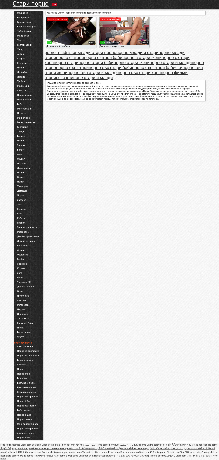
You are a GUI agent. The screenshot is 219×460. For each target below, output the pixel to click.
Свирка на (22, 13)
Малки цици (23, 86)
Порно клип (23, 373)
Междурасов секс (26, 122)
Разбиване (23, 232)
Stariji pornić (146, 452)
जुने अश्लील (165, 448)
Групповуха (23, 295)
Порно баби (23, 401)
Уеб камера (23, 318)
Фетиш (20, 250)
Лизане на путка (26, 241)
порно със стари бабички (157, 67)
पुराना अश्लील (193, 455)
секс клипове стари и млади (84, 77)
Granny (20, 336)
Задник (21, 145)
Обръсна (21, 163)
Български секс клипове (25, 362)
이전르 (186, 452)
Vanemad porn (86, 455)
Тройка (21, 81)
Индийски (22, 314)
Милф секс (23, 35)
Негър (20, 181)
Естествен (22, 245)
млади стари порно (97, 52)
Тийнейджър (24, 31)
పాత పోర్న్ (154, 448)
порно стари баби (95, 62)
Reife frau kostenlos (10, 444)
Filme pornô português (108, 444)
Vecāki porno (75, 452)
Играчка (21, 113)
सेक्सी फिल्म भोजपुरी (140, 448)
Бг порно (22, 378)
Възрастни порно (26, 392)
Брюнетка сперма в (27, 26)
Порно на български (28, 351)
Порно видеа (24, 414)
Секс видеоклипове (27, 424)
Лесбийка (22, 72)
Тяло (19, 204)
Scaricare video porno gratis (46, 444)
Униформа (22, 186)
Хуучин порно (61, 452)
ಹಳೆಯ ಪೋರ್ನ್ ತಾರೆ (121, 448)
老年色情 (22, 452)
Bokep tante (72, 455)
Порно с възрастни (27, 396)
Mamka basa (156, 455)
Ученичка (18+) (25, 282)
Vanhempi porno (47, 448)
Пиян (20, 327)
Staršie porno (160, 452)
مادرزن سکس (127, 444)
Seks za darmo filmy (28, 455)
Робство (21, 218)
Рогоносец (23, 305)
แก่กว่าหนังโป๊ (197, 452)
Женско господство (27, 227)
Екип (19, 213)
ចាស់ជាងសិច (11, 452)
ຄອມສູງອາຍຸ (169, 455)
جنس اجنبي (90, 444)
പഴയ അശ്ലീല (196, 448)
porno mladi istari (61, 52)
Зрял (19, 273)
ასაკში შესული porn (11, 448)
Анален (21, 54)
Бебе (19, 104)
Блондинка (23, 17)
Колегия (21, 209)
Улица (20, 131)
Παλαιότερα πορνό (104, 455)
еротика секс (34, 452)
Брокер (21, 136)
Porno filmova (46, 455)
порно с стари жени (142, 57)
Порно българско (26, 405)
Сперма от (22, 58)
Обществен (23, 254)
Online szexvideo (155, 444)
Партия (21, 309)
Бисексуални (24, 332)
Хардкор (21, 49)
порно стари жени (132, 62)
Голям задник (24, 44)
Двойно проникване (28, 236)
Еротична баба (25, 323)
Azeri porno (60, 455)
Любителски (24, 168)
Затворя (21, 200)
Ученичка (22, 263)
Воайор (21, 259)
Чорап (20, 195)
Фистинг (21, 300)
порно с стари (70, 57)
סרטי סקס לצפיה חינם (125, 455)
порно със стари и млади (92, 72)
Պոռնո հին (185, 444)
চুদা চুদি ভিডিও (171, 444)
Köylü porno (140, 444)
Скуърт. (21, 159)
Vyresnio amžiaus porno (94, 452)
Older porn (26, 444)
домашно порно (25, 433)
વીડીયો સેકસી (104, 448)
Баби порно (23, 410)
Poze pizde (47, 452)
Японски (21, 222)
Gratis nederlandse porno (205, 444)
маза (20, 154)
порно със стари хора (139, 72)
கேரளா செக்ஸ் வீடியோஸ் (83, 448)
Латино (21, 76)
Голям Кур (22, 127)
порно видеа (63, 448)
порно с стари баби (103, 57)
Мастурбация (24, 99)
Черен (20, 172)
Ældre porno (113, 452)
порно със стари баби (110, 67)
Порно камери (25, 419)
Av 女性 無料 (142, 455)
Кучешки (21, 63)
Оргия (20, 291)
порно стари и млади (171, 62)
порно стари (66, 62)
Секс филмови (25, 346)
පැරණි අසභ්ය (206, 455)
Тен (19, 40)
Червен (21, 140)
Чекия (20, 67)
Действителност (26, 286)
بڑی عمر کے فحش (179, 448)
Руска (20, 277)
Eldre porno (12, 455)
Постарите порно (129, 452)
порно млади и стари (137, 52)
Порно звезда (24, 95)
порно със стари (72, 67)
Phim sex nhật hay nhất (72, 444)
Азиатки (21, 90)
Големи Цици (24, 22)
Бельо (20, 149)
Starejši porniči (174, 452)
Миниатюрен (24, 117)
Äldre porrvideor (30, 448)
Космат (21, 268)
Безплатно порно (26, 383)
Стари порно (31, 3)
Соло (20, 177)
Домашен (22, 190)
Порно (20, 369)
